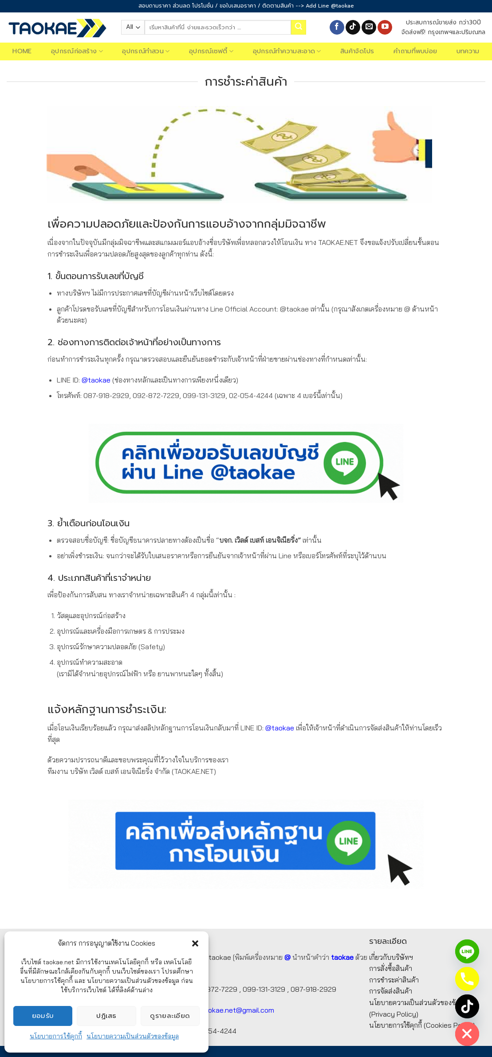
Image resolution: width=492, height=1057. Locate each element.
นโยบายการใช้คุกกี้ (56, 1036)
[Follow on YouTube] (385, 27)
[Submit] (298, 27)
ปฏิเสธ (106, 1016)
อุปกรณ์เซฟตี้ (211, 51)
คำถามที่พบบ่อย (415, 51)
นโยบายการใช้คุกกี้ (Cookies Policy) (422, 1025)
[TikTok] (467, 1006)
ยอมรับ (43, 1016)
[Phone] (467, 979)
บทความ (468, 51)
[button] (195, 943)
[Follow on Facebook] (337, 27)
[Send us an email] (369, 27)
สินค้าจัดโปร (357, 51)
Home (21, 51)
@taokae (96, 379)
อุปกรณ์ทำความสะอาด (287, 51)
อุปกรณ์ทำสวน (145, 51)
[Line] (467, 951)
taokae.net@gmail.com (237, 1010)
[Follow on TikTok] (353, 27)
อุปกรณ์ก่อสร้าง (77, 51)
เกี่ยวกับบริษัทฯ (391, 957)
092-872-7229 (214, 989)
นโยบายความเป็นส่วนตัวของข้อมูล (133, 1036)
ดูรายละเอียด (170, 1016)
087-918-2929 (313, 989)
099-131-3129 (264, 989)
